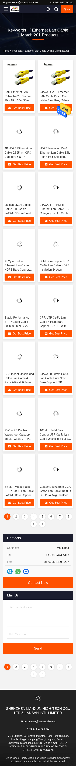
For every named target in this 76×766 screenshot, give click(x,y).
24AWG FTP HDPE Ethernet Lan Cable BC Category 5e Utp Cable (54, 209)
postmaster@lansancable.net (20, 2)
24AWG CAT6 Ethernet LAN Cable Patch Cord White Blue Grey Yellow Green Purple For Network (54, 100)
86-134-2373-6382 (61, 2)
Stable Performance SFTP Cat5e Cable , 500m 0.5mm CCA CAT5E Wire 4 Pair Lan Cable (19, 326)
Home (6, 50)
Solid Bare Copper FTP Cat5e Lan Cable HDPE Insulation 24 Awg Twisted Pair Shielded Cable (54, 270)
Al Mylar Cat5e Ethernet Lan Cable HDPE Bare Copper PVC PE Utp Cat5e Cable (17, 270)
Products (17, 50)
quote (67, 9)
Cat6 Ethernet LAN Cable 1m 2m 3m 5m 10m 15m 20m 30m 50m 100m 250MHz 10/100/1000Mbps (18, 100)
